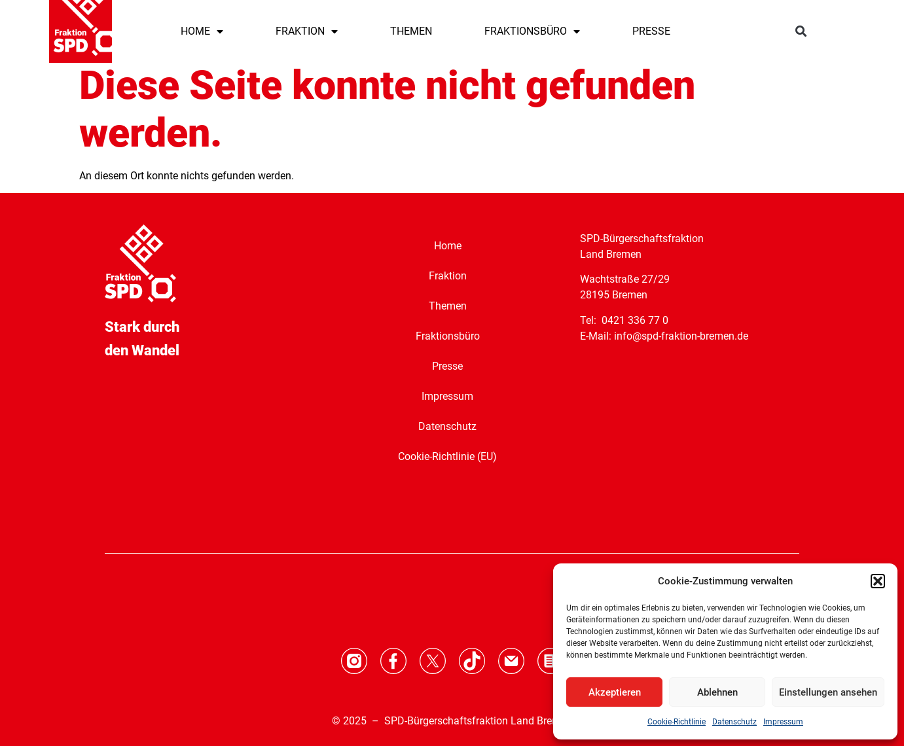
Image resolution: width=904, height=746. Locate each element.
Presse (447, 366)
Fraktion (448, 276)
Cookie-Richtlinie (676, 721)
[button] (877, 581)
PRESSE (651, 31)
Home (447, 246)
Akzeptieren (614, 692)
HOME (202, 31)
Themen (448, 306)
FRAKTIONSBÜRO (532, 31)
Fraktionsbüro (448, 336)
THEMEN (411, 31)
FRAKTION (307, 31)
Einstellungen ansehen (828, 692)
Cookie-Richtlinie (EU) (447, 456)
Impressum (783, 721)
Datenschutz (734, 721)
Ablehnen (717, 692)
